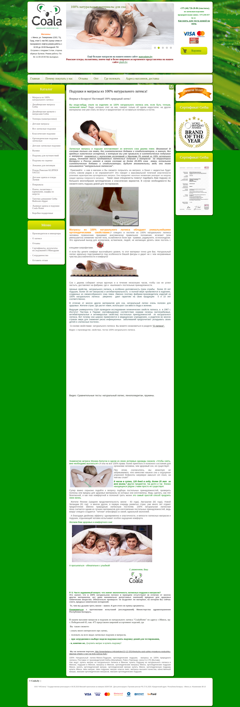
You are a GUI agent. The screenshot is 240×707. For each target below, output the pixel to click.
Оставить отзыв (40, 260)
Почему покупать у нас (59, 78)
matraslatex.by (145, 57)
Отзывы (83, 78)
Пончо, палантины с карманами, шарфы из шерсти (43, 191)
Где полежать (112, 78)
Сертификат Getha (194, 157)
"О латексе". (158, 326)
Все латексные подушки (44, 129)
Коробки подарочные (42, 213)
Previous (69, 26)
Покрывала (37, 184)
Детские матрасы (40, 124)
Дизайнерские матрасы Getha (43, 105)
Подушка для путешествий (45, 155)
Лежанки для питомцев (43, 165)
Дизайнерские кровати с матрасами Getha (44, 112)
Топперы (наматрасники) (44, 119)
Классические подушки (43, 134)
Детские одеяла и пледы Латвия (44, 178)
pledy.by (123, 62)
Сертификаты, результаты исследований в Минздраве (45, 249)
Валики (36, 151)
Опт (96, 78)
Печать (171, 87)
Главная (35, 78)
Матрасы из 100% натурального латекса (42, 98)
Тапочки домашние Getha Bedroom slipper (44, 200)
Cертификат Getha (194, 107)
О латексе (37, 238)
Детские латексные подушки (46, 146)
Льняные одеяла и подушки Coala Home (45, 207)
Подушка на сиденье (42, 160)
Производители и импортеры (46, 233)
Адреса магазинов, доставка (142, 78)
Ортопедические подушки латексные (45, 139)
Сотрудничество (40, 255)
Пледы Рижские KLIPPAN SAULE (45, 171)
